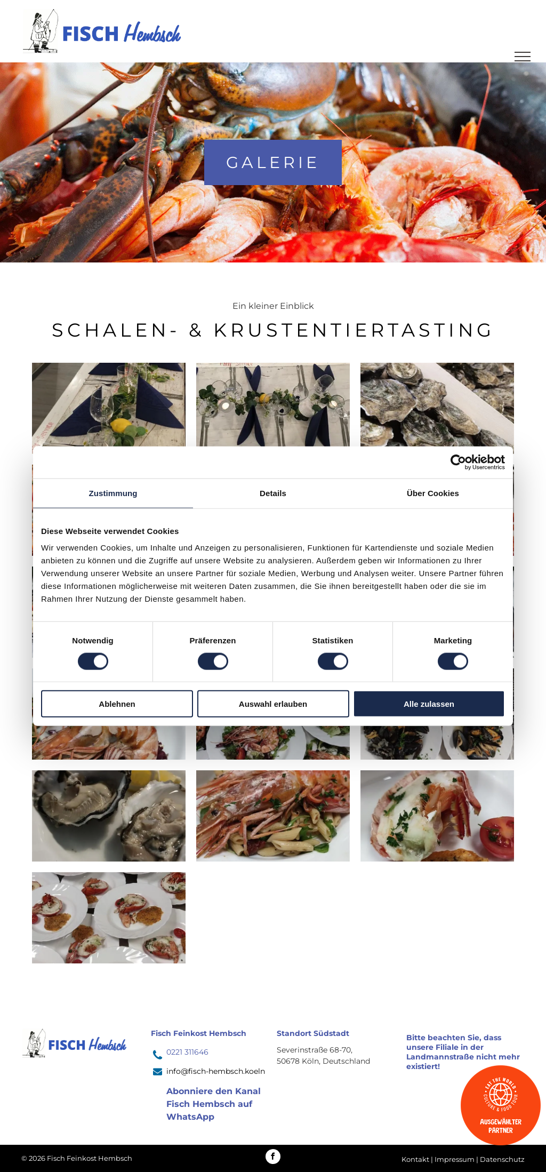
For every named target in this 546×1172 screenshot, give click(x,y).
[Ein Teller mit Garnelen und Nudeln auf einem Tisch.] (273, 816)
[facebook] (273, 1158)
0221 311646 (187, 1052)
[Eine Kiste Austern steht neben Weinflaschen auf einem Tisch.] (437, 408)
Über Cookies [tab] (433, 492)
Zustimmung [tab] (113, 492)
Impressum (455, 1159)
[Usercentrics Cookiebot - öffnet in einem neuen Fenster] (458, 462)
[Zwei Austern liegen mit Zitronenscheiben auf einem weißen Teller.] (109, 816)
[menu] (522, 56)
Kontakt (415, 1159)
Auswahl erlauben (273, 703)
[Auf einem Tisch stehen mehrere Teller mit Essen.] (109, 917)
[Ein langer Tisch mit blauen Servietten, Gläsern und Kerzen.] (109, 408)
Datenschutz (502, 1159)
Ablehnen (117, 703)
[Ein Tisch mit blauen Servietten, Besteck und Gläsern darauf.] (273, 408)
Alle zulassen (429, 703)
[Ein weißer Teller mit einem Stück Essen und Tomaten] (437, 816)
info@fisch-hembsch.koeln (215, 1071)
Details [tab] (273, 492)
